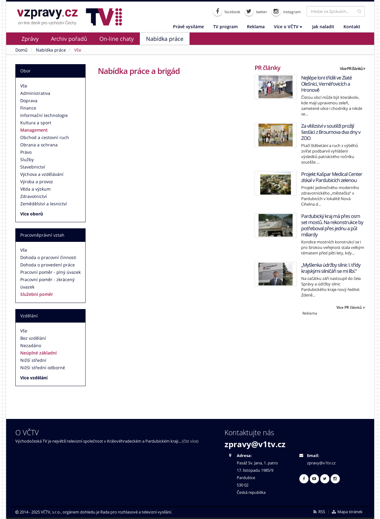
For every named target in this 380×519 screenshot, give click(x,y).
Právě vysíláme (188, 26)
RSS (319, 511)
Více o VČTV (288, 26)
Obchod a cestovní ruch (44, 137)
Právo (26, 152)
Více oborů (31, 214)
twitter (255, 11)
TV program (225, 26)
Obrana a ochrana (39, 145)
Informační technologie (44, 115)
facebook (226, 11)
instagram (286, 11)
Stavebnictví (32, 167)
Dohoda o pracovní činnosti (48, 257)
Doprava (28, 100)
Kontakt (352, 26)
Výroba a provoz (36, 181)
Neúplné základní (38, 353)
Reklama (256, 26)
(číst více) (190, 441)
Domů (21, 50)
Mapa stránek (346, 511)
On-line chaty (116, 38)
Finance (28, 108)
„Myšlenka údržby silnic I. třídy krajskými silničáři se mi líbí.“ (330, 267)
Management (34, 130)
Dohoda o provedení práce (47, 265)
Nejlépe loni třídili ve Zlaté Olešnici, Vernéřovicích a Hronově (326, 83)
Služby (27, 159)
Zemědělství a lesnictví (43, 204)
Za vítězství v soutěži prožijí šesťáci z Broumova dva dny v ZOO (330, 131)
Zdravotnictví (33, 196)
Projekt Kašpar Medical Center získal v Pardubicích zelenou (331, 177)
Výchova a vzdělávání (41, 174)
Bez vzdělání (33, 338)
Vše (23, 86)
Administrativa (35, 93)
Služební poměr (36, 294)
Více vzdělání (34, 378)
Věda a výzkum (35, 189)
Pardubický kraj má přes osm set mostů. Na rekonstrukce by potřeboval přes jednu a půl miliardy (332, 225)
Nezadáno (30, 345)
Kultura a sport (35, 123)
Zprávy (30, 38)
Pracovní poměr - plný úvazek (50, 272)
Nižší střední (33, 360)
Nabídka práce (164, 38)
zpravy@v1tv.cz (255, 444)
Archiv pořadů (69, 38)
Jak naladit (323, 26)
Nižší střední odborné (42, 367)
